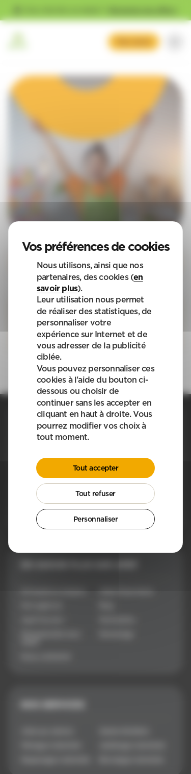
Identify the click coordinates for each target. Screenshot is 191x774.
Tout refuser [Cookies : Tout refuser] (95, 493)
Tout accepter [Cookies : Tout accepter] (96, 468)
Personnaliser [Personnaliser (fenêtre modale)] (95, 519)
